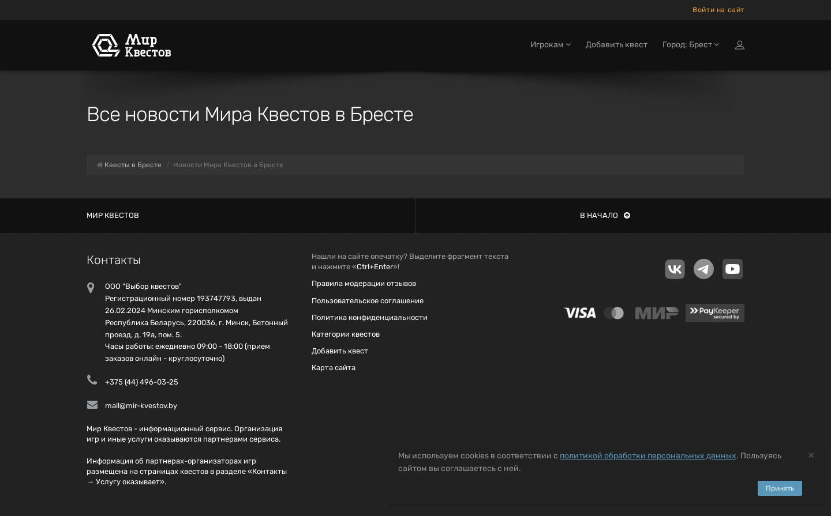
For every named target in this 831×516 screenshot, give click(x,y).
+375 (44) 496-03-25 (141, 382)
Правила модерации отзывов (364, 283)
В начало (605, 215)
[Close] (811, 455)
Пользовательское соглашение (368, 300)
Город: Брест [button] (690, 45)
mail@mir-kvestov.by (141, 405)
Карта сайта (333, 367)
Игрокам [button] (550, 45)
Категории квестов (346, 334)
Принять (780, 488)
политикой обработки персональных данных (648, 456)
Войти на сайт (718, 10)
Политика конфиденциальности (370, 317)
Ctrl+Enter (375, 266)
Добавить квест (616, 45)
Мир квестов (113, 215)
